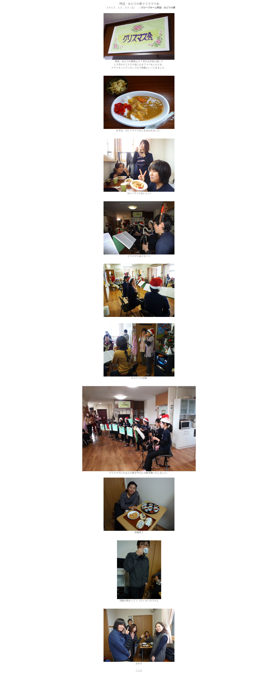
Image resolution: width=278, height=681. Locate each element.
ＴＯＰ (139, 670)
